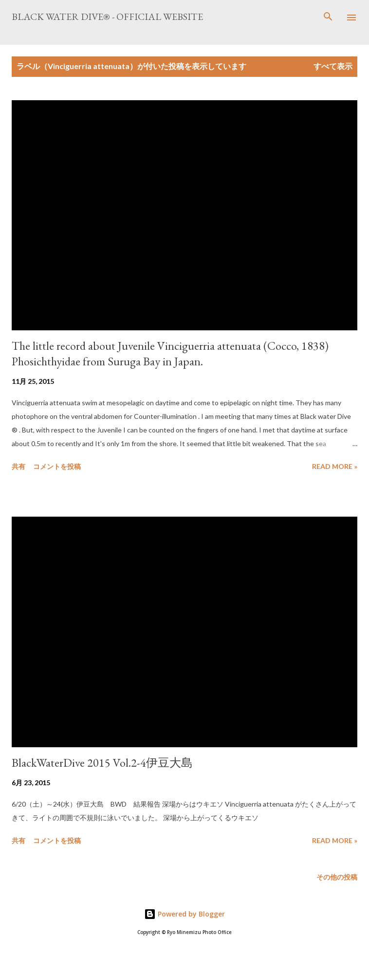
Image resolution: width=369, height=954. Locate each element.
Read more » (334, 466)
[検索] (328, 17)
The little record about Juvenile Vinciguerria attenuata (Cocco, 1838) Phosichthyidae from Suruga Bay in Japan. (170, 353)
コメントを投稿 (57, 466)
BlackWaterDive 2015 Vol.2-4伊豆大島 (102, 762)
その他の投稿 (336, 877)
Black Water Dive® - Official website (107, 16)
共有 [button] (18, 466)
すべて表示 (333, 66)
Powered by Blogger (184, 913)
